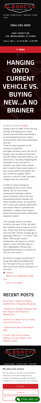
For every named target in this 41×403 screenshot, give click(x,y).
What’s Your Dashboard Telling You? (18, 277)
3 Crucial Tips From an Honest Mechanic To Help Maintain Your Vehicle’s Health (17, 338)
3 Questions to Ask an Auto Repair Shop (18, 329)
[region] (20, 384)
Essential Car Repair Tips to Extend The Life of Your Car (19, 321)
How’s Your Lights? (14, 283)
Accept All (20, 386)
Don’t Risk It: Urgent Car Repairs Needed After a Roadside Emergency (19, 302)
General (9, 272)
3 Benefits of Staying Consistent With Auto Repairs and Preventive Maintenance (20, 311)
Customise (20, 392)
